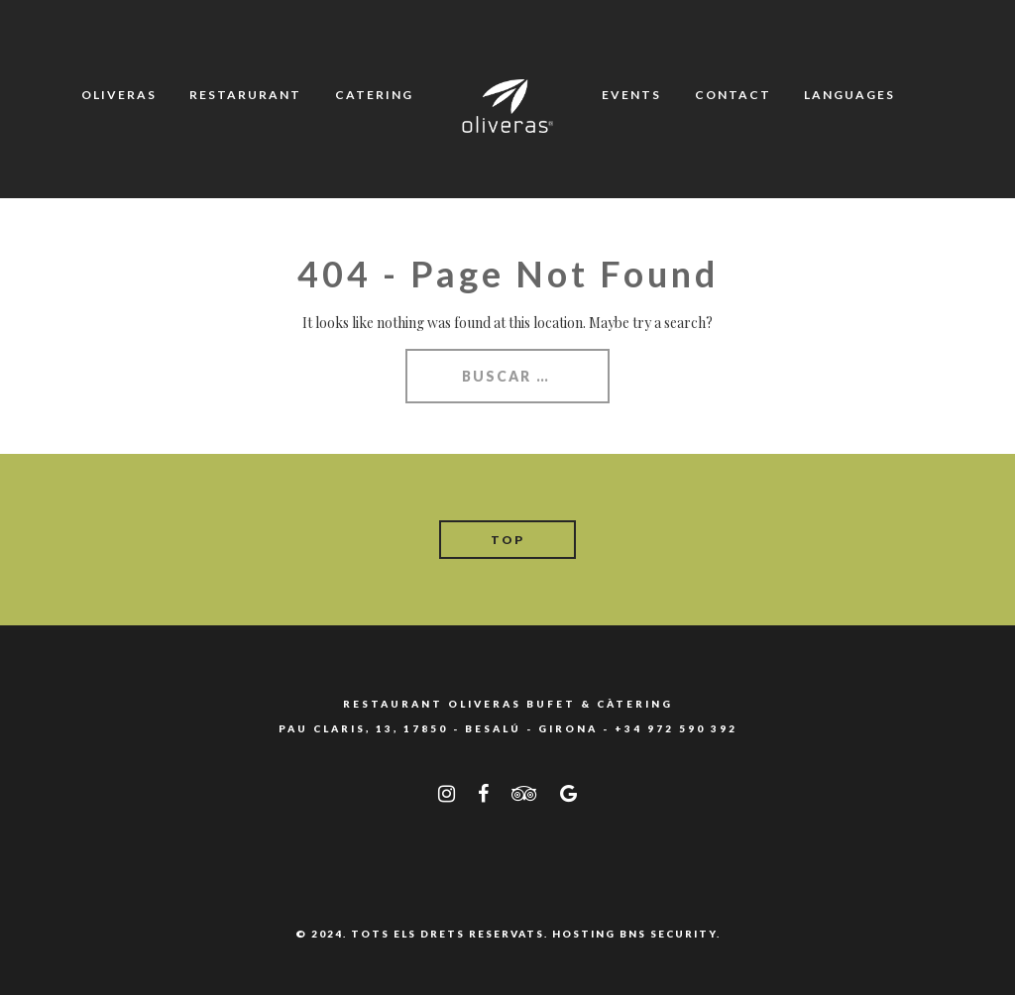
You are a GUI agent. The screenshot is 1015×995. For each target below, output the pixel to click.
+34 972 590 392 (676, 728)
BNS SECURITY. (670, 934)
